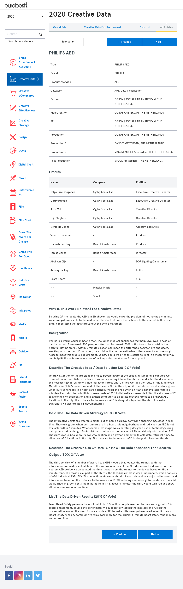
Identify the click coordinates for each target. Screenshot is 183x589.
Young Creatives (24, 424)
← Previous (124, 41)
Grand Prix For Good (25, 254)
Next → (160, 41)
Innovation (25, 297)
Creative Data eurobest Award (102, 27)
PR (20, 365)
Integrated (25, 310)
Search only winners (19, 41)
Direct (22, 178)
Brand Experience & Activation (27, 62)
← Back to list (66, 41)
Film (21, 206)
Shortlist (145, 27)
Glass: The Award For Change (25, 237)
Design (23, 137)
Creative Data (27, 79)
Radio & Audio (23, 394)
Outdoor (24, 351)
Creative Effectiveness (27, 108)
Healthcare (25, 268)
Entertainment (26, 192)
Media (22, 324)
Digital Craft (25, 164)
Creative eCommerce (26, 93)
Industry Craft (24, 283)
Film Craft (25, 220)
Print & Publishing (25, 380)
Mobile (23, 337)
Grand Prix (59, 27)
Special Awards (23, 409)
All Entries (166, 27)
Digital (23, 151)
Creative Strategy (24, 123)
